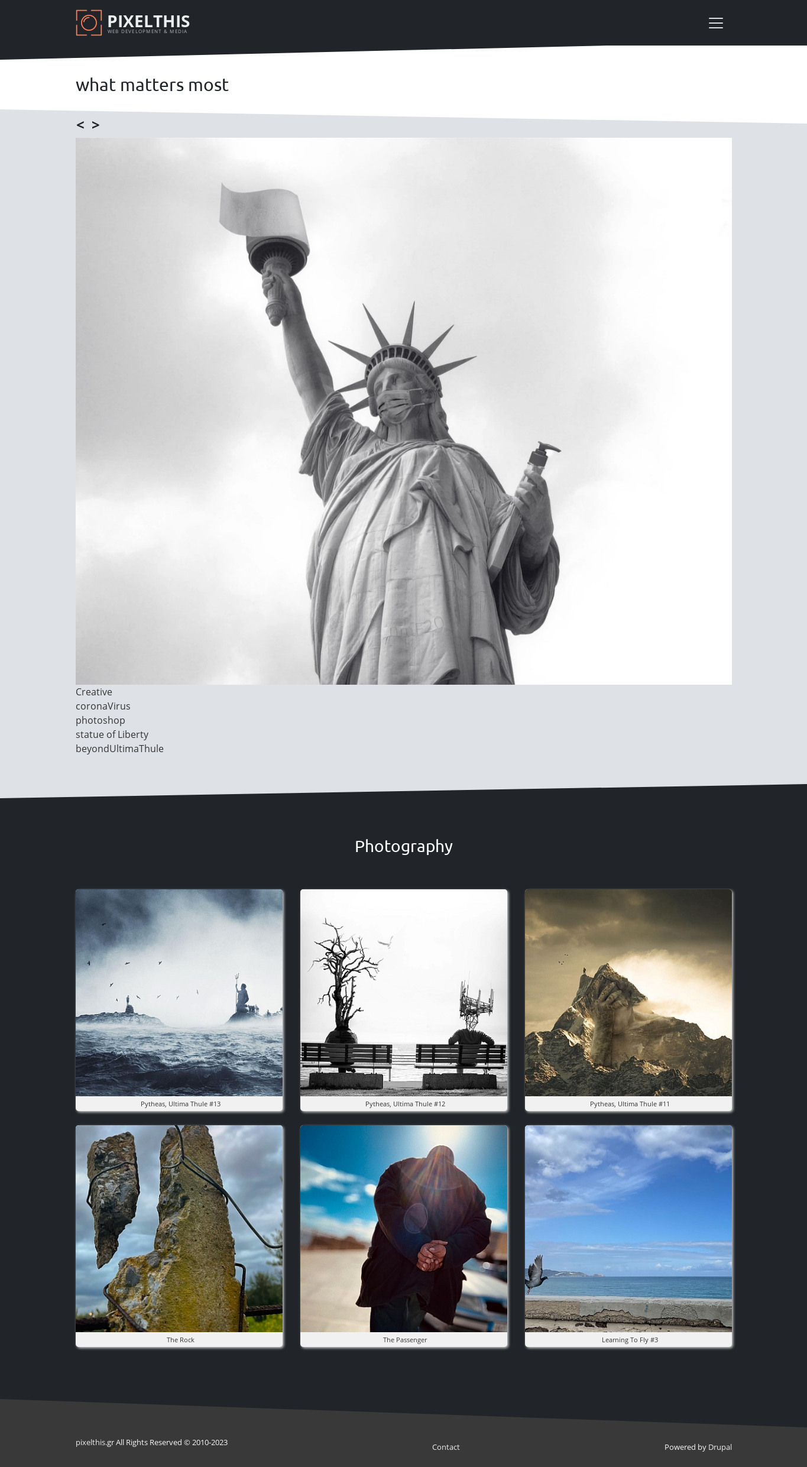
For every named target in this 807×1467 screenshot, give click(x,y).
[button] (179, 991)
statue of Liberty (112, 734)
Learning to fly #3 (630, 1339)
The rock (181, 1339)
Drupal (720, 1447)
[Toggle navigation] (716, 23)
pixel (90, 1442)
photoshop (100, 720)
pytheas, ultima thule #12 (405, 1103)
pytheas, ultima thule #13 (181, 1103)
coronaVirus (103, 706)
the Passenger (405, 1339)
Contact (446, 1447)
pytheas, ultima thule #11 (630, 1103)
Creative (94, 691)
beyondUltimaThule (120, 748)
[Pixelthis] (135, 22)
